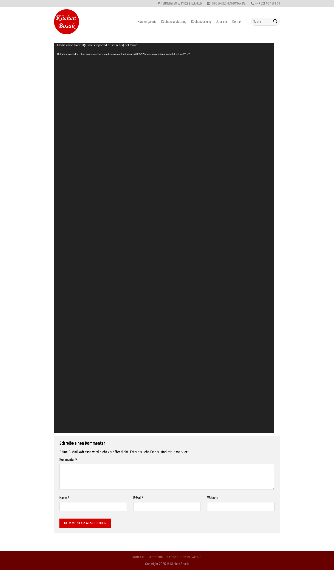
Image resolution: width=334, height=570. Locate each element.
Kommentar (68, 460)
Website (212, 498)
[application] (164, 238)
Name (64, 498)
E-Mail (138, 498)
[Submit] (275, 22)
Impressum (155, 557)
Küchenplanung (201, 22)
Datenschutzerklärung (183, 557)
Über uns (222, 22)
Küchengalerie (147, 22)
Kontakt (237, 22)
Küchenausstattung (173, 22)
